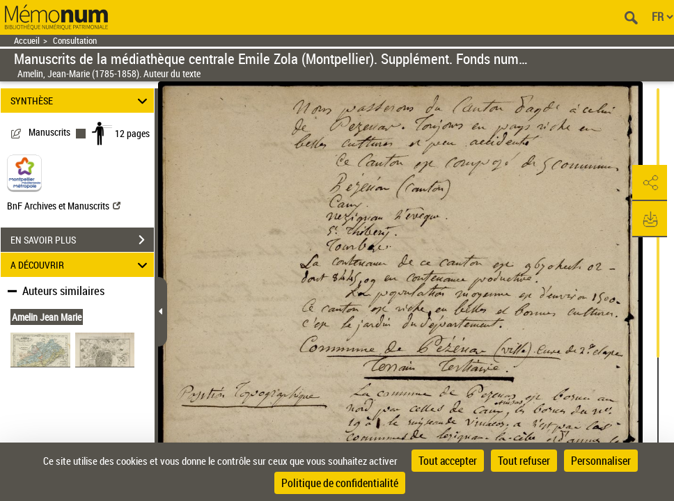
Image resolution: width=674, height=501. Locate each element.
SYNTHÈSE (81, 100)
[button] (649, 183)
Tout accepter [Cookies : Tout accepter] (447, 460)
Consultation (75, 41)
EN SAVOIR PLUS (82, 240)
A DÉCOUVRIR (81, 265)
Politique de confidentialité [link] (339, 483)
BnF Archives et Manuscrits (63, 205)
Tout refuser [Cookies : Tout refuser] (524, 460)
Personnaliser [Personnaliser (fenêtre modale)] (601, 460)
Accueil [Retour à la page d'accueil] (27, 41)
